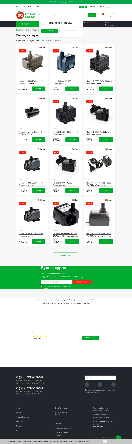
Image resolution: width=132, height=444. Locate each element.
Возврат (19, 426)
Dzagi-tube (59, 424)
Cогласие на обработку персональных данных (101, 416)
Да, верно (49, 30)
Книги (37, 6)
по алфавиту (47, 41)
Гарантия (19, 421)
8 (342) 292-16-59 (29, 388)
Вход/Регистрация (61, 408)
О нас (18, 408)
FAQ (17, 430)
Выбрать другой (70, 30)
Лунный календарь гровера (62, 434)
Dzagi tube (27, 6)
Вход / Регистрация (110, 24)
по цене (58, 41)
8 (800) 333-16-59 (29, 377)
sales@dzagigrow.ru (92, 392)
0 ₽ (111, 16)
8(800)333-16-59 (97, 7)
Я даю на (57, 287)
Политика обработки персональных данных (101, 409)
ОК (105, 441)
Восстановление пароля (61, 414)
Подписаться (82, 282)
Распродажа (95, 23)
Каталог (25, 24)
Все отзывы (90, 337)
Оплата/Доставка (22, 417)
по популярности (33, 41)
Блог (18, 6)
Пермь (41, 15)
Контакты (87, 23)
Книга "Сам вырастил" (63, 428)
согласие (50, 286)
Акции (18, 412)
